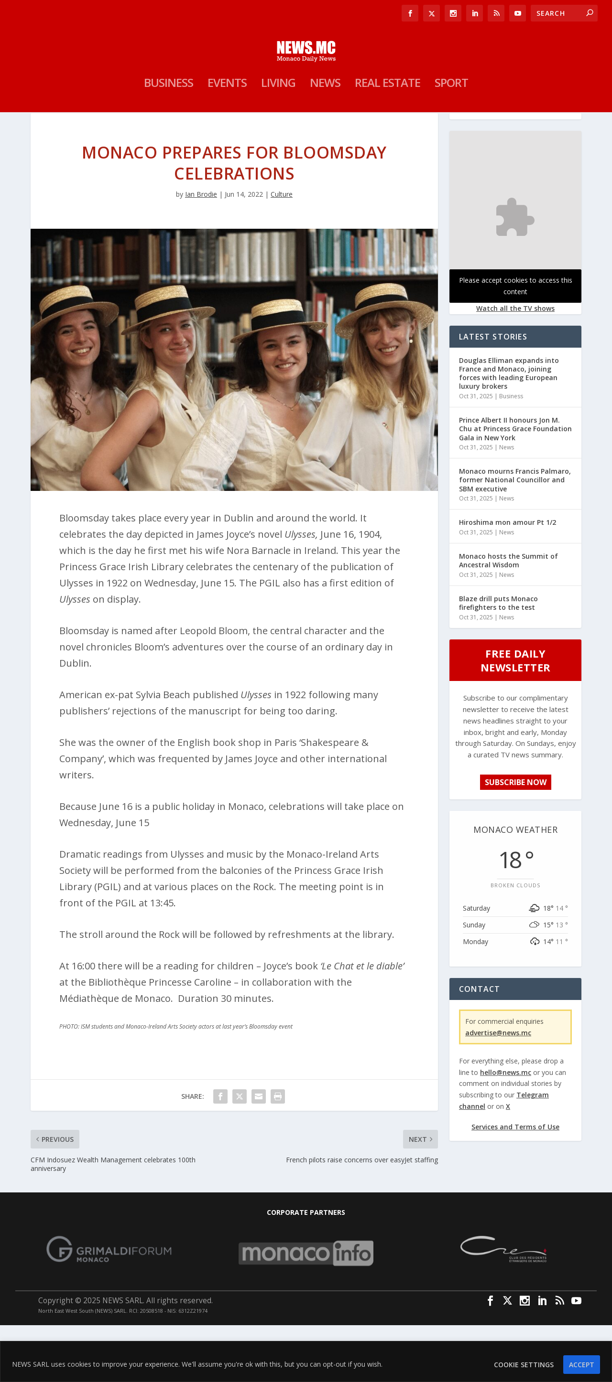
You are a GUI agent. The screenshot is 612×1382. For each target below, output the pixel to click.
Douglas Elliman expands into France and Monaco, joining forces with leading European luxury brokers (509, 430)
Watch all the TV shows (515, 365)
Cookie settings (524, 1364)
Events (227, 123)
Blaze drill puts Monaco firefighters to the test (498, 660)
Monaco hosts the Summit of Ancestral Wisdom (508, 617)
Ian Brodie (201, 250)
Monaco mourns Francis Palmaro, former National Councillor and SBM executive (515, 536)
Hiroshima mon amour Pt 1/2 (507, 579)
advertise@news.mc (498, 1089)
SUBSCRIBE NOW (515, 839)
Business (168, 123)
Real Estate (387, 123)
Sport (451, 123)
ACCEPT (581, 1364)
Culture (282, 250)
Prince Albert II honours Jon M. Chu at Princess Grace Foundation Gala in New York (515, 485)
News (325, 123)
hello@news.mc (505, 1128)
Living (278, 123)
